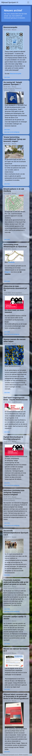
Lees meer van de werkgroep (11, 132)
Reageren (8, 272)
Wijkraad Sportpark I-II (9, 2)
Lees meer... (7, 77)
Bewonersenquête (15, 73)
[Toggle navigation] (28, 2)
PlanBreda (11, 262)
